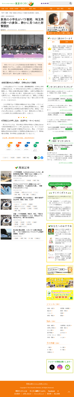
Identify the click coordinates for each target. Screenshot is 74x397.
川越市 (35, 222)
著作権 (49, 393)
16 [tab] (68, 175)
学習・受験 (26, 194)
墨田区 (31, 204)
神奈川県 (29, 224)
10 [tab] (60, 175)
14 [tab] (65, 175)
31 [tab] (64, 176)
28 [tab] (60, 176)
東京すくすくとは (21, 391)
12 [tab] (63, 175)
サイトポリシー (39, 393)
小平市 (28, 222)
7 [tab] (56, 175)
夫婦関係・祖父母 (65, 325)
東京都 (29, 180)
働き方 (23, 8)
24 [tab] (55, 176)
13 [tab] (64, 175)
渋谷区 (36, 208)
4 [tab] (52, 175)
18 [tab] (71, 175)
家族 (69, 8)
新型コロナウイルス (19, 180)
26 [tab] (57, 176)
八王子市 (24, 204)
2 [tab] (49, 175)
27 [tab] (59, 176)
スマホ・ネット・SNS (53, 335)
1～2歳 (62, 347)
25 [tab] (56, 176)
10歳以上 (33, 194)
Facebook (51, 391)
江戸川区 (23, 208)
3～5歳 (49, 349)
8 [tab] (57, 175)
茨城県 (16, 238)
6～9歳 (31, 238)
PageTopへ (69, 392)
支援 (51, 8)
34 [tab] (68, 176)
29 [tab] (61, 176)
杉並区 (35, 206)
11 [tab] (61, 175)
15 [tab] (67, 175)
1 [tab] (48, 175)
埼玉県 (12, 157)
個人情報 (57, 393)
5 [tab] (53, 175)
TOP (2, 13)
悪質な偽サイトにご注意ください (37, 384)
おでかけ (62, 332)
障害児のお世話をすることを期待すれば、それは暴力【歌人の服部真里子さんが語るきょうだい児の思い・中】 (60, 208)
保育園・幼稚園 (64, 308)
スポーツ (6, 157)
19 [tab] (48, 176)
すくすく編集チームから (21, 226)
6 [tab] (55, 175)
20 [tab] (49, 176)
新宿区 (29, 206)
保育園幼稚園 (14, 8)
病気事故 (60, 8)
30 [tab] (63, 176)
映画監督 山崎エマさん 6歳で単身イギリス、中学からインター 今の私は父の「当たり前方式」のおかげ (62, 56)
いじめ (62, 337)
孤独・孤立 (63, 328)
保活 (61, 330)
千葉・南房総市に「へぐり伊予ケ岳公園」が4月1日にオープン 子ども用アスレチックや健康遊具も (60, 203)
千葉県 (16, 222)
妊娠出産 (5, 8)
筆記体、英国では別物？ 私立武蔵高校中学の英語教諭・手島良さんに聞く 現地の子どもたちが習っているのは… (62, 48)
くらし (42, 8)
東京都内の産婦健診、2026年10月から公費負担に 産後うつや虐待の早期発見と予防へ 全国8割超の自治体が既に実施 (60, 215)
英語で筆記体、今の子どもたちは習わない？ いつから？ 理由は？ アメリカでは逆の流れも (62, 63)
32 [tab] (65, 176)
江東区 (29, 208)
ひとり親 (49, 330)
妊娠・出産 (50, 308)
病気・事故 (17, 194)
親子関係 (49, 332)
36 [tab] (71, 176)
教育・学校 (9, 13)
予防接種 (17, 192)
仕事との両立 (51, 328)
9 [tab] (59, 175)
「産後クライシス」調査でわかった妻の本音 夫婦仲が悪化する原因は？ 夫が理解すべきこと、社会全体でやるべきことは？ (62, 78)
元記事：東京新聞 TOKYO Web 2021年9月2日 (18, 138)
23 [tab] (53, 176)
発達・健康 (50, 325)
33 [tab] (67, 176)
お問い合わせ (27, 393)
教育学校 (32, 8)
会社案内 (17, 393)
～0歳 (48, 347)
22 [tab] (52, 176)
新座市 (19, 157)
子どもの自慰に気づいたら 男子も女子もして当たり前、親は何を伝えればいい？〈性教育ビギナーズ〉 (62, 70)
